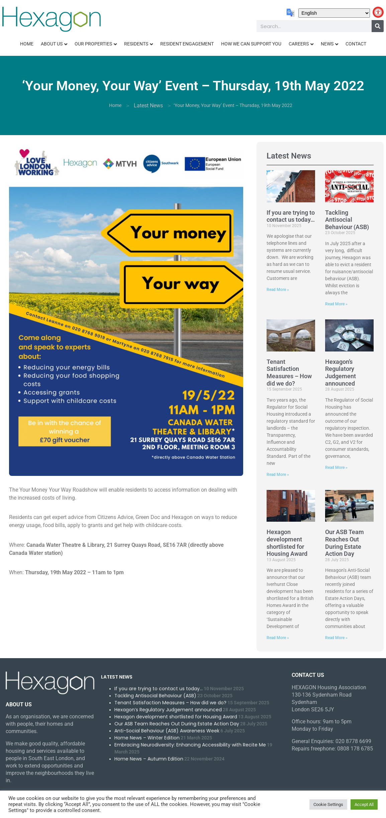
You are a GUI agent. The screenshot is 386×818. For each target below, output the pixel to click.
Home (26, 43)
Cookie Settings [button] (328, 804)
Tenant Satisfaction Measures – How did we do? (289, 372)
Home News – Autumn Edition (148, 758)
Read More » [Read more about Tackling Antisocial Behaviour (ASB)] (336, 304)
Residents (136, 43)
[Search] (378, 26)
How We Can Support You (251, 43)
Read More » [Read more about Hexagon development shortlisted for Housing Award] (278, 637)
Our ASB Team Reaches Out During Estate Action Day (344, 542)
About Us (52, 43)
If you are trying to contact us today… (291, 216)
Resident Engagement (187, 43)
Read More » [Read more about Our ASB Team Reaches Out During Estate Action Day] (336, 637)
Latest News (148, 105)
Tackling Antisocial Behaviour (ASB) (347, 219)
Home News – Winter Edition (147, 737)
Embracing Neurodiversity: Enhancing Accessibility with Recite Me (190, 744)
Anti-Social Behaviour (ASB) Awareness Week (166, 730)
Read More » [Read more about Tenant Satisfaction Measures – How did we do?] (278, 474)
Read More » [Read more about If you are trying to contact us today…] (278, 289)
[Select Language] (334, 13)
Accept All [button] (364, 804)
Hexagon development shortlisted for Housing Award (287, 542)
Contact (356, 43)
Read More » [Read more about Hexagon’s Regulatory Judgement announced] (336, 467)
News (327, 43)
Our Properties (93, 43)
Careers (299, 43)
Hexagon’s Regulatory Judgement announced (340, 372)
